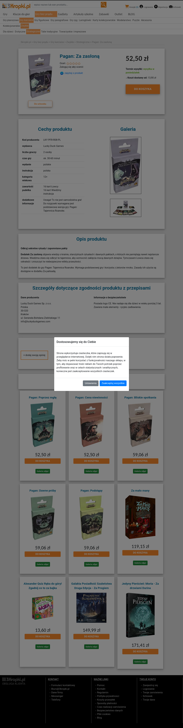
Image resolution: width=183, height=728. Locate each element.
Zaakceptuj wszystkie (113, 383)
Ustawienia (91, 383)
